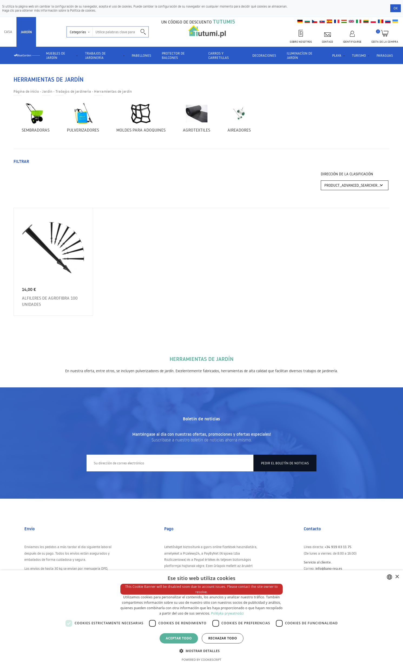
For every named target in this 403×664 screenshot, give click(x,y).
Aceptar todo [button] (179, 638)
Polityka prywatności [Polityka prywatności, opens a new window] (227, 613)
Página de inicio (26, 91)
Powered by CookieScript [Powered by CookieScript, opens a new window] (202, 660)
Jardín (26, 31)
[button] (201, 651)
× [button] (397, 577)
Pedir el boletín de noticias (285, 459)
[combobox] (389, 577)
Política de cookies (82, 10)
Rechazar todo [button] (222, 638)
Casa (8, 31)
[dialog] (201, 617)
